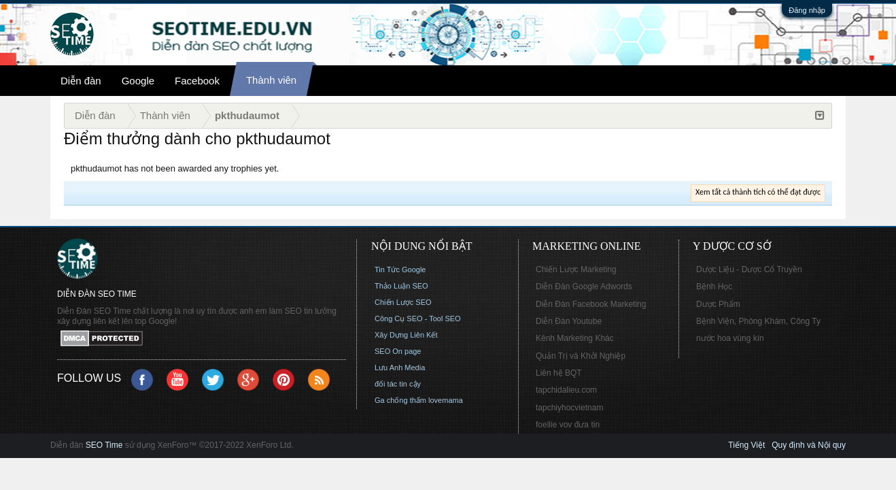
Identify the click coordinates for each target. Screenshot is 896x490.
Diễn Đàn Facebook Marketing (591, 304)
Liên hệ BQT (559, 373)
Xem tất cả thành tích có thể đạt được (758, 192)
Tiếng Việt (746, 445)
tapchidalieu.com (566, 390)
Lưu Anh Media (400, 367)
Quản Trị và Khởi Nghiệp (580, 356)
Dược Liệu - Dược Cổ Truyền (749, 269)
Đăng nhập (807, 10)
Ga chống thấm (400, 400)
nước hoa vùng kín (730, 338)
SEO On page (398, 351)
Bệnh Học (714, 286)
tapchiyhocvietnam (569, 407)
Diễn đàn (81, 80)
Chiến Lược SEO (403, 302)
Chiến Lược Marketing (576, 269)
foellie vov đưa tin (568, 424)
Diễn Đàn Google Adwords (584, 286)
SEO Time (104, 445)
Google (138, 80)
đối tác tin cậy (398, 384)
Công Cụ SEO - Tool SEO (418, 318)
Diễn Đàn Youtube (569, 321)
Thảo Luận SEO (401, 286)
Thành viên (271, 80)
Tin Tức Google (400, 269)
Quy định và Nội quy (809, 445)
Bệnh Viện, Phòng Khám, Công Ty (758, 321)
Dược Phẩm (718, 304)
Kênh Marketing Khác (575, 338)
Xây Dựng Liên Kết (406, 335)
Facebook (197, 80)
